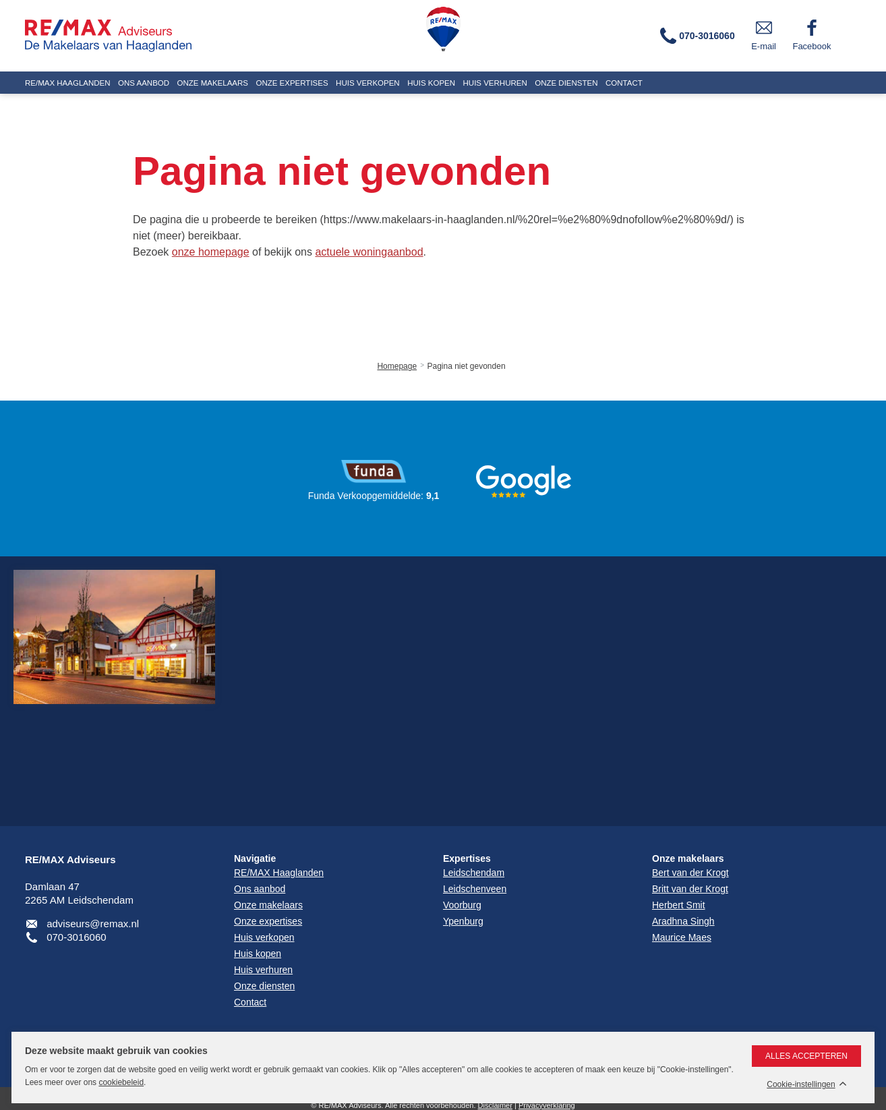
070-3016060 (76, 937)
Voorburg (462, 905)
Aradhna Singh (683, 921)
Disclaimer (495, 1105)
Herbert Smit (678, 905)
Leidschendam (473, 872)
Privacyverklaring (547, 1105)
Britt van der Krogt (690, 888)
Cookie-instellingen (801, 1084)
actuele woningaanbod (369, 252)
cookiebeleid (121, 1082)
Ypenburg (463, 921)
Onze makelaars (688, 858)
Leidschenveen (474, 888)
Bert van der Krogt (690, 872)
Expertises (467, 858)
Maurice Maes (681, 937)
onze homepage (210, 252)
